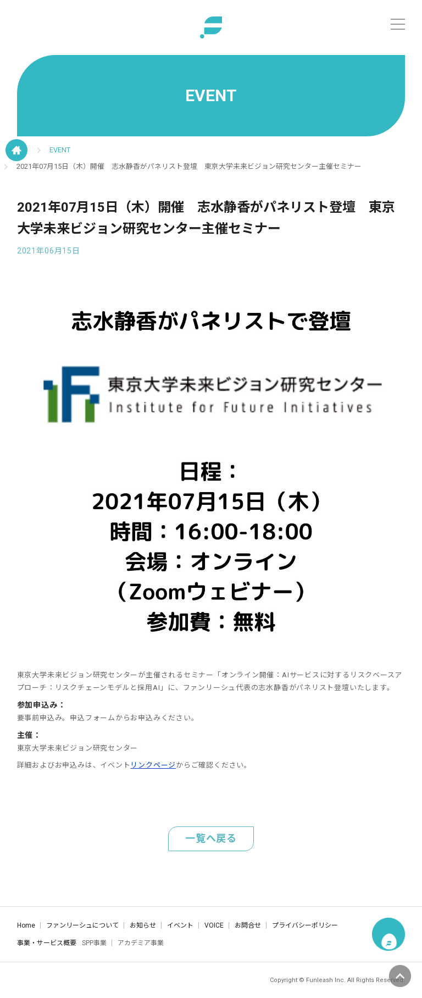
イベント (180, 925)
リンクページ (153, 765)
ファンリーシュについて (82, 925)
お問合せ (248, 925)
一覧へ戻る (211, 838)
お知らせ (143, 925)
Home (26, 925)
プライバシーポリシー (305, 925)
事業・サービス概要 (46, 943)
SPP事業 (94, 943)
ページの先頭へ (400, 976)
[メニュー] (398, 24)
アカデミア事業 (141, 943)
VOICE (214, 925)
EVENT (59, 150)
